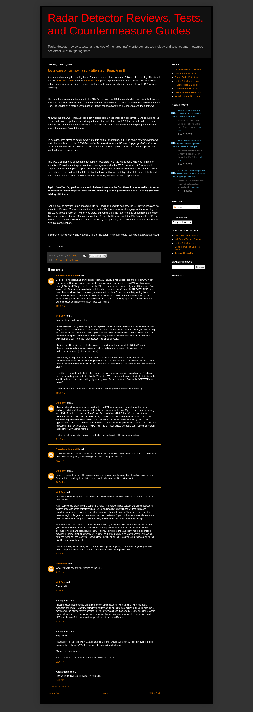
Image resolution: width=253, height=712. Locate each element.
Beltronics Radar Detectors (68, 260)
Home (105, 693)
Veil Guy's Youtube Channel (188, 239)
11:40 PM (61, 590)
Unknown (61, 403)
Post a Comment (60, 686)
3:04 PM (60, 661)
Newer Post (54, 693)
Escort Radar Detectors (186, 77)
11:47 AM (61, 439)
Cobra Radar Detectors (186, 73)
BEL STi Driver (65, 80)
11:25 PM (61, 553)
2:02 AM (60, 680)
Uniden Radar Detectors (187, 88)
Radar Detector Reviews (187, 81)
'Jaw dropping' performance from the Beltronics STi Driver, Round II (86, 70)
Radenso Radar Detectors (188, 85)
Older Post (154, 693)
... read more (195, 187)
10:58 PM (61, 482)
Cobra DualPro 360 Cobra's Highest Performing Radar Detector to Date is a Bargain (186, 144)
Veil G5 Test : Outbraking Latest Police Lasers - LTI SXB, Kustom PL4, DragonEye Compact (188, 174)
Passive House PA (184, 253)
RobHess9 (61, 563)
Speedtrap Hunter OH (67, 275)
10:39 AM (61, 393)
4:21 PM (60, 461)
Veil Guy (60, 316)
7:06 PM (60, 621)
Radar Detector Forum (186, 243)
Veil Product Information (186, 235)
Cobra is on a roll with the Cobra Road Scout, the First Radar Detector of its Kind (186, 114)
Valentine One (91, 80)
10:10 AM (61, 306)
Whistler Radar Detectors (187, 96)
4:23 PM (60, 572)
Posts (178, 207)
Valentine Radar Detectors (188, 92)
